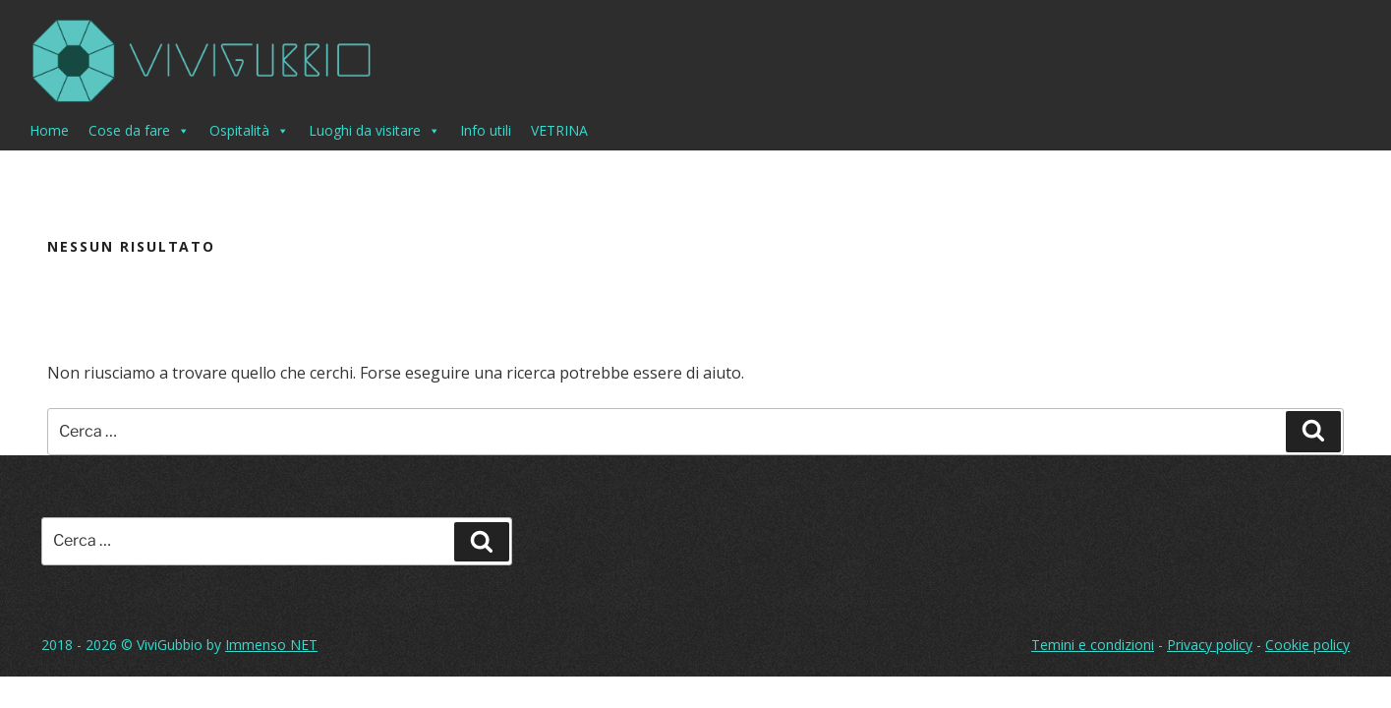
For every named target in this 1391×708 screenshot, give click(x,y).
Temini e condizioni (1092, 644)
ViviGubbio (170, 644)
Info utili (485, 130)
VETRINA (559, 130)
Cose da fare (139, 130)
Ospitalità (249, 130)
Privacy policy (1209, 644)
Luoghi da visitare (374, 130)
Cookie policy (1307, 644)
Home (49, 130)
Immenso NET (271, 644)
